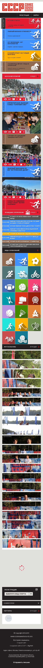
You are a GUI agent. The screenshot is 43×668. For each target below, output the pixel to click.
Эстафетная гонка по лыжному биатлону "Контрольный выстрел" (24, 245)
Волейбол (21, 285)
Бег (8, 272)
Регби (8, 285)
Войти (36, 15)
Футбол (34, 259)
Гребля (8, 298)
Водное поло (21, 337)
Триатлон (8, 337)
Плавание (21, 272)
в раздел (33, 212)
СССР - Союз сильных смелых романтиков (18, 7)
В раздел (33, 76)
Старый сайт (21, 643)
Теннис (34, 324)
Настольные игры (8, 259)
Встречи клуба (34, 285)
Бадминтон (21, 311)
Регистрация (24, 15)
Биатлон (8, 324)
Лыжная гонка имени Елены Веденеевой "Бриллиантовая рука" (24, 230)
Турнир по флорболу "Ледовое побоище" (24, 234)
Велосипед (34, 272)
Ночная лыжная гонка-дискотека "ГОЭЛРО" (25, 226)
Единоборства (21, 298)
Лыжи (21, 259)
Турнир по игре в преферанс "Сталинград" (24, 241)
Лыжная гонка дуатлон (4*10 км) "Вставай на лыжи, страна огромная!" (24, 222)
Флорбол (21, 324)
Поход (34, 311)
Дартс (34, 298)
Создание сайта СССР (18, 646)
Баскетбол (8, 311)
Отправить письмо (21, 662)
